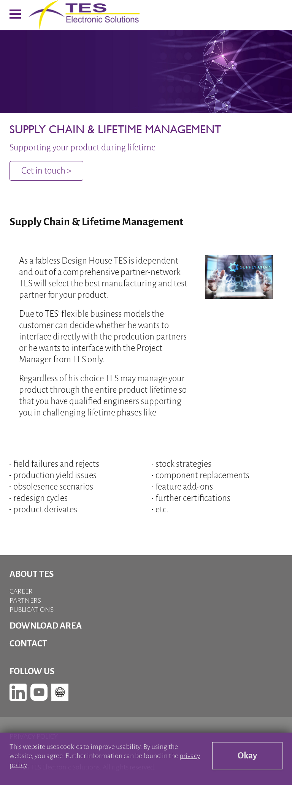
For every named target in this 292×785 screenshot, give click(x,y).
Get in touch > (46, 170)
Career (21, 591)
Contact (28, 643)
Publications (32, 609)
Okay (247, 755)
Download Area (46, 625)
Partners (25, 600)
